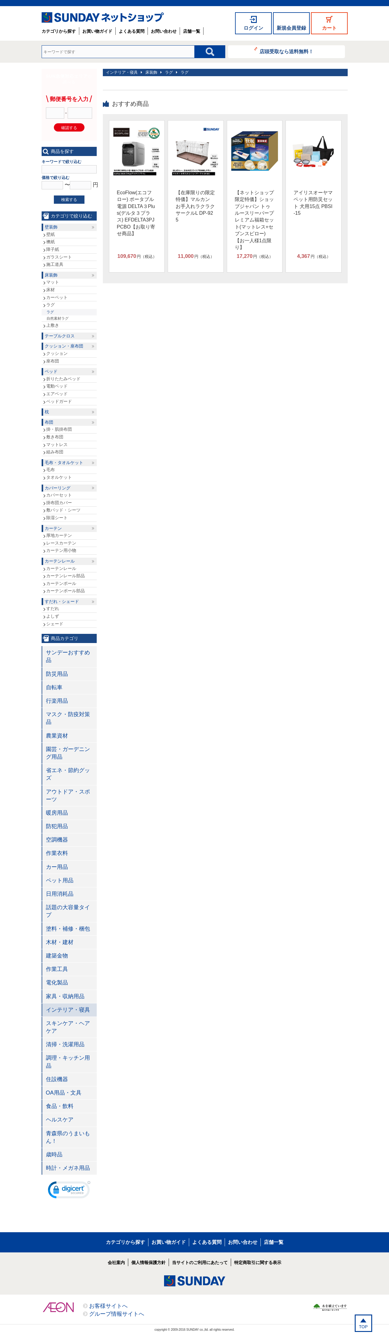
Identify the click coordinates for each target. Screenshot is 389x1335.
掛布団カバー (59, 502)
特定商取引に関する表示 (257, 1262)
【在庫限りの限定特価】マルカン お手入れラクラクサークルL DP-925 (195, 206)
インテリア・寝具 (122, 72)
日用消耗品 (59, 894)
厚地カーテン (59, 535)
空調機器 (57, 840)
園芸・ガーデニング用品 (68, 753)
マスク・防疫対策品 (68, 718)
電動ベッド (57, 386)
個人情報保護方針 (148, 1262)
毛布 (50, 469)
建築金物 (57, 956)
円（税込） (137, 256)
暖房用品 (57, 813)
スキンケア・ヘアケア (68, 1027)
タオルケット (59, 477)
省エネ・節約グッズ (68, 774)
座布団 (52, 361)
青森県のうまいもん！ (68, 1137)
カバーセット (59, 495)
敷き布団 (54, 436)
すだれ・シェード (62, 601)
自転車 (54, 687)
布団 (49, 422)
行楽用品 (57, 701)
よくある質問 (131, 31)
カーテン (53, 528)
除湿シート (57, 517)
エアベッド (57, 393)
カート (329, 28)
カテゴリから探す (59, 31)
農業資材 (57, 736)
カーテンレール (60, 561)
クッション (57, 353)
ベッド (51, 371)
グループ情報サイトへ (116, 1314)
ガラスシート (59, 257)
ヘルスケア (59, 1120)
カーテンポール (61, 583)
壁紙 (50, 234)
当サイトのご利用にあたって (200, 1262)
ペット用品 (59, 880)
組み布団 (54, 451)
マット (52, 282)
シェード (54, 623)
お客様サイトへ (108, 1306)
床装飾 (151, 72)
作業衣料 (57, 853)
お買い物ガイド (97, 31)
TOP (363, 1326)
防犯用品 (57, 826)
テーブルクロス (60, 335)
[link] (69, 1191)
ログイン (253, 28)
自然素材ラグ (58, 318)
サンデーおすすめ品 (68, 656)
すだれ (52, 608)
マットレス (57, 444)
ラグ (169, 72)
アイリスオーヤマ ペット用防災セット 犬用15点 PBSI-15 (313, 203)
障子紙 (52, 249)
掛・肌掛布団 (59, 429)
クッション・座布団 (64, 346)
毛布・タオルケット (64, 462)
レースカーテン (61, 543)
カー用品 (57, 867)
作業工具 (57, 969)
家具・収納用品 (65, 996)
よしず (52, 616)
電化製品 (57, 983)
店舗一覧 (191, 31)
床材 (50, 289)
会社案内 (116, 1262)
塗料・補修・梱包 (68, 929)
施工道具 (54, 264)
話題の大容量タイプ (68, 911)
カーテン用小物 (61, 550)
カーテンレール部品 (65, 575)
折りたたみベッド (63, 378)
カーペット (57, 297)
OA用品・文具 (63, 1093)
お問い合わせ (164, 31)
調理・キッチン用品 (68, 1062)
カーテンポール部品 (65, 590)
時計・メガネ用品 (68, 1168)
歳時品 (54, 1154)
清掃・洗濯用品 (65, 1044)
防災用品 (57, 674)
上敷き (52, 325)
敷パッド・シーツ (63, 510)
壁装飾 (51, 227)
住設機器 (57, 1079)
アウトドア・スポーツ (68, 795)
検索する (69, 199)
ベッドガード (59, 401)
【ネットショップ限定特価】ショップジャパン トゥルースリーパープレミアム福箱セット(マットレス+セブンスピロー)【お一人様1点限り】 (254, 220)
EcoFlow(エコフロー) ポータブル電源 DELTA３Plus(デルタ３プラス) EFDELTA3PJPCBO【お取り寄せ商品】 (136, 213)
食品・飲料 (59, 1106)
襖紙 (50, 241)
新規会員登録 (291, 28)
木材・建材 (59, 942)
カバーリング (57, 487)
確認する (69, 127)
